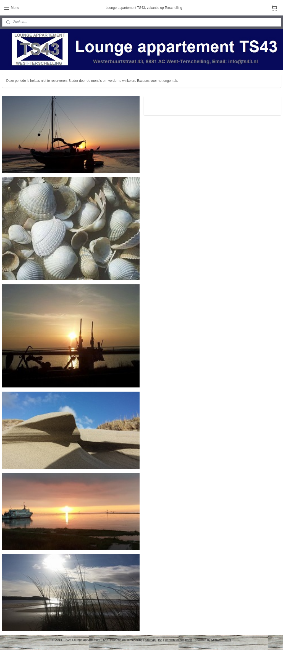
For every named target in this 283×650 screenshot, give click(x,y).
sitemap (150, 639)
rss (160, 639)
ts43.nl (156, 103)
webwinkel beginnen (178, 639)
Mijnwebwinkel (221, 639)
